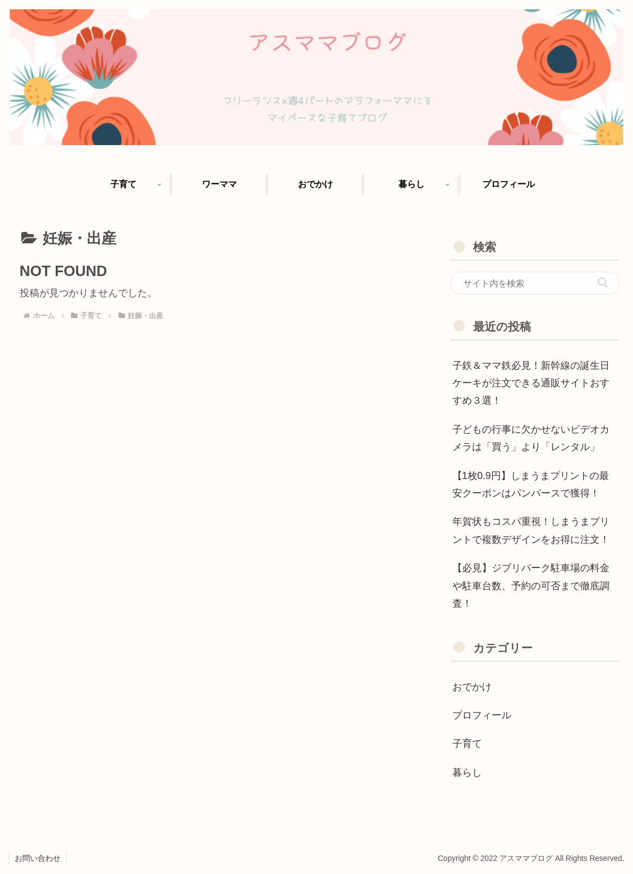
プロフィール (481, 715)
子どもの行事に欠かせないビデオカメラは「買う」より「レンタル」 (531, 438)
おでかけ (472, 686)
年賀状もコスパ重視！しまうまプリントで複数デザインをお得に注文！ (531, 530)
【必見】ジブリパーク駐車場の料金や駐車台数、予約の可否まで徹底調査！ (531, 585)
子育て (467, 743)
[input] (535, 283)
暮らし (467, 772)
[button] (602, 282)
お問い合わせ (38, 858)
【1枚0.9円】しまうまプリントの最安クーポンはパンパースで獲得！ (530, 484)
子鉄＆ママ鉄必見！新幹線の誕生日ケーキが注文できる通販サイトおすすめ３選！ (531, 383)
